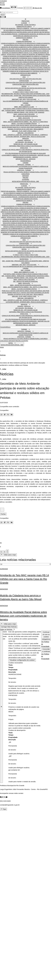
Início (2, 347)
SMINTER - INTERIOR (19, 136)
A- (31, 8)
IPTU (6, 153)
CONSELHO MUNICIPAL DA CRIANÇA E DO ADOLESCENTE (18, 43)
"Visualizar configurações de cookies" (22, 660)
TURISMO (25, 162)
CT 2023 (25, 92)
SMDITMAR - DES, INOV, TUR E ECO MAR (24, 99)
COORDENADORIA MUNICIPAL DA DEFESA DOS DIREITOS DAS (23, 51)
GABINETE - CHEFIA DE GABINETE (33, 28)
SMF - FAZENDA (6, 110)
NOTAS (14, 181)
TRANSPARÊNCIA (25, 161)
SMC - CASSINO (25, 105)
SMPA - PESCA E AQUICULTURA (35, 136)
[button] (25, 19)
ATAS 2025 (13, 79)
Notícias (3, 355)
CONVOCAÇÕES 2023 (38, 82)
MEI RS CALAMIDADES (26, 101)
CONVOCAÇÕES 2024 (25, 82)
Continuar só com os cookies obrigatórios (46, 635)
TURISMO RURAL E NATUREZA (38, 172)
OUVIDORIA (8, 34)
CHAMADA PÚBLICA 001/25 (24, 108)
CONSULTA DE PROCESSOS (33, 146)
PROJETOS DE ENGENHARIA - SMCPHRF (31, 155)
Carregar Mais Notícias (9, 627)
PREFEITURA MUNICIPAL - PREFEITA (12, 28)
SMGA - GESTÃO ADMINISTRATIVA (13, 121)
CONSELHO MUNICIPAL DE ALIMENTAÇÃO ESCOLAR (25, 64)
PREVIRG (25, 39)
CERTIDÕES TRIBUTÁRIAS (17, 146)
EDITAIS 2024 (17, 88)
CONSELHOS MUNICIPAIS (24, 41)
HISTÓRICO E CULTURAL (16, 172)
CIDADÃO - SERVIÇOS (24, 140)
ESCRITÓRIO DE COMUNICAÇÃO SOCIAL (25, 36)
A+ (25, 8)
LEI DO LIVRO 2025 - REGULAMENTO (32, 129)
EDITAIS (24, 86)
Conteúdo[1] (3, 1)
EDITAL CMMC (11, 108)
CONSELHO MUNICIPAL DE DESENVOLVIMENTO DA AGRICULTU (22, 56)
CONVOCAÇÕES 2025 (12, 82)
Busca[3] (2, 4)
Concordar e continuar (46, 650)
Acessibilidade (6, 8)
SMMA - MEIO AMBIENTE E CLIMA (24, 107)
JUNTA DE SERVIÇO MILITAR (36, 32)
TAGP (5, 108)
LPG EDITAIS (17, 129)
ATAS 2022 (32, 79)
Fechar (3, 514)
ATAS (24, 77)
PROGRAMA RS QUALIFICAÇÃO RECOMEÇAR (25, 153)
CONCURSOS (25, 174)
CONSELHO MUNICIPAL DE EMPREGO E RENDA (35, 54)
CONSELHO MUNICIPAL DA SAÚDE (11, 62)
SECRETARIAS (5, 95)
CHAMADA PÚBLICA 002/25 (40, 108)
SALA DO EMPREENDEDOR (11, 101)
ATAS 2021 (38, 79)
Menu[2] (2, 3)
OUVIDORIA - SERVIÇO (31, 157)
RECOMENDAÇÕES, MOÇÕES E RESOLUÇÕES (16, 93)
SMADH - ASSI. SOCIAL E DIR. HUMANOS (32, 112)
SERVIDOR (25, 176)
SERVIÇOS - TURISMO (24, 164)
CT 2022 (30, 92)
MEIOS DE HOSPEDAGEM (10, 166)
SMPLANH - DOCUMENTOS (25, 133)
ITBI (9, 153)
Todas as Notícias (7, 629)
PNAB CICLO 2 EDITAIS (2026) (11, 125)
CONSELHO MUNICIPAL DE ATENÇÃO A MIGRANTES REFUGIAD (29, 60)
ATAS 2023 (25, 79)
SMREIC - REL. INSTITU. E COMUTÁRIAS (36, 121)
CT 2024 (20, 92)
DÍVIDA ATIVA (24, 148)
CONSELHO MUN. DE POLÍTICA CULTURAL (30, 67)
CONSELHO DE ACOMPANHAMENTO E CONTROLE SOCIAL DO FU (29, 71)
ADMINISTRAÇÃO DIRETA (24, 26)
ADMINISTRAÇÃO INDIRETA (24, 38)
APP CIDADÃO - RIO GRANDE (24, 142)
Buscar (3, 15)
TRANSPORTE (28, 168)
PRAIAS (6, 172)
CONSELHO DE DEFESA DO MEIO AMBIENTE (24, 73)
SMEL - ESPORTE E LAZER (11, 135)
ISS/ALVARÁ (42, 153)
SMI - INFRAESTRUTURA (27, 135)
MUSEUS (26, 172)
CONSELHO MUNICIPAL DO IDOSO (29, 45)
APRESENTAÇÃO (25, 75)
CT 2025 (15, 92)
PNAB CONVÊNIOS (36, 127)
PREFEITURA (25, 21)
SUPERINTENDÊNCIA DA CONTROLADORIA (14, 32)
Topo (3, 809)
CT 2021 (35, 92)
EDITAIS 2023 (26, 88)
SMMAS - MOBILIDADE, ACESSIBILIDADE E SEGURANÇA (28, 110)
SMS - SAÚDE (14, 95)
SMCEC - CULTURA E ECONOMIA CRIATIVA (24, 123)
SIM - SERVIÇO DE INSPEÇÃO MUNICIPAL (25, 116)
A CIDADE (24, 23)
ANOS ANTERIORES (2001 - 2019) (39, 93)
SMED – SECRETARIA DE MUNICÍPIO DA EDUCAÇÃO (25, 120)
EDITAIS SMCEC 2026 (26, 125)
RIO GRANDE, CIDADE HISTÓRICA (25, 24)
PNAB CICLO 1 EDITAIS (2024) (21, 127)
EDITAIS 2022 (34, 88)
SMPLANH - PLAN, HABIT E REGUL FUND (24, 131)
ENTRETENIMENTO (34, 166)
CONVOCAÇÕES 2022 (19, 84)
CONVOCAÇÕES (24, 80)
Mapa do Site (38, 8)
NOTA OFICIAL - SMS (33, 181)
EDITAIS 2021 (42, 88)
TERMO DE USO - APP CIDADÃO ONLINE (25, 144)
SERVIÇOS (25, 138)
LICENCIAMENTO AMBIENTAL (10, 155)
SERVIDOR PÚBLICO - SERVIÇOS (25, 159)
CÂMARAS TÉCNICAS (24, 90)
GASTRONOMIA (23, 166)
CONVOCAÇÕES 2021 (32, 84)
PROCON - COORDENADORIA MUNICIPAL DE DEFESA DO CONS (31, 34)
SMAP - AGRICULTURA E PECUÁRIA (24, 114)
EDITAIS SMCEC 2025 (39, 125)
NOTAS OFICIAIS (22, 181)
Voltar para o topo (8, 555)
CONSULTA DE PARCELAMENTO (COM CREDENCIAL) (18, 149)
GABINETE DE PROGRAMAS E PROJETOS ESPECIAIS (31, 30)
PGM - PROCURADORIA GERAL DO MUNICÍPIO (32, 95)
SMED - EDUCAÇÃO (24, 118)
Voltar (3, 369)
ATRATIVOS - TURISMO (24, 170)
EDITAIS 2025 (9, 88)
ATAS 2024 (19, 79)
